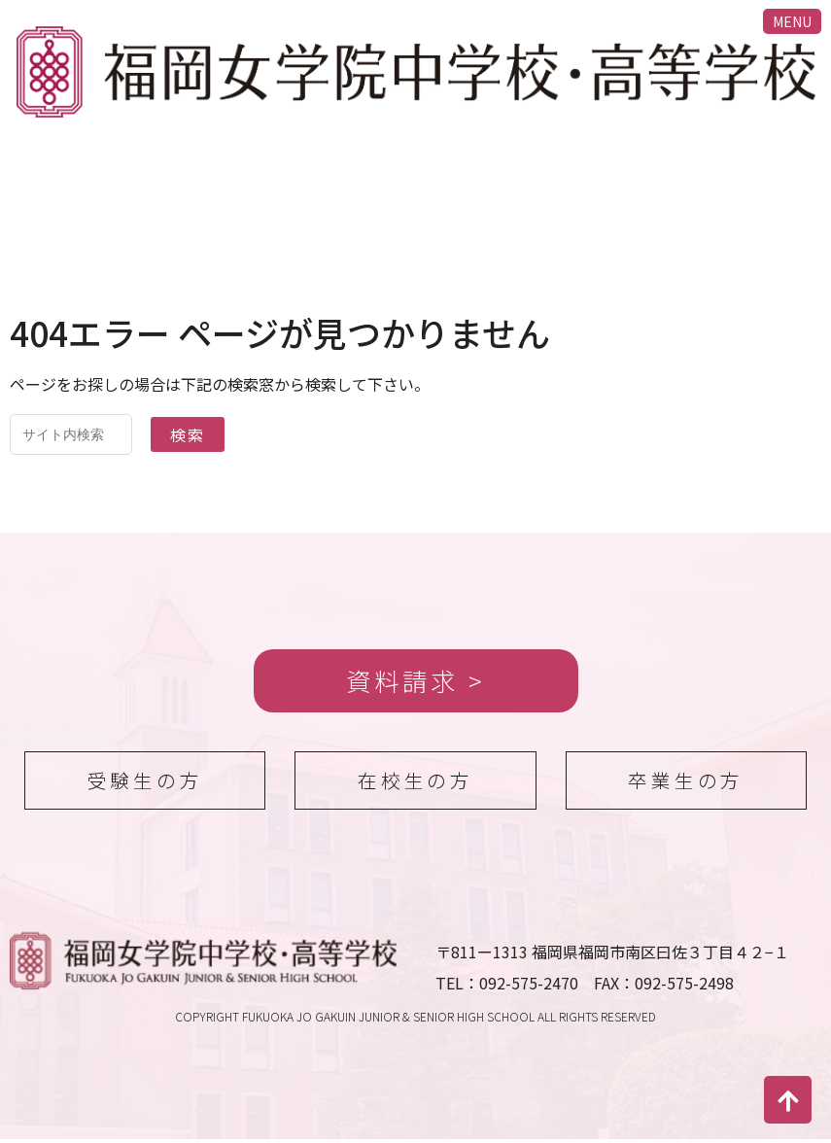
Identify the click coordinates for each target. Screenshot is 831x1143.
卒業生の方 (686, 782)
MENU (792, 21)
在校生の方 (415, 782)
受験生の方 (145, 782)
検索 (187, 434)
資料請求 (402, 681)
